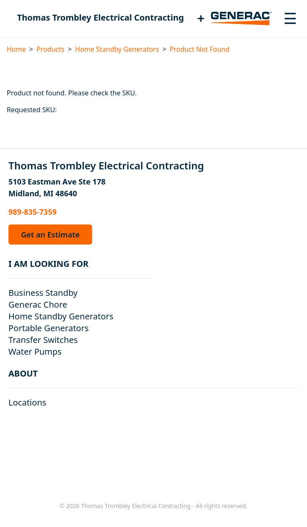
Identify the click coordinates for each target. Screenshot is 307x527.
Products (51, 49)
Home (16, 49)
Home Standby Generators (117, 49)
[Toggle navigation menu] (290, 18)
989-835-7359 (32, 212)
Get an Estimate (50, 234)
